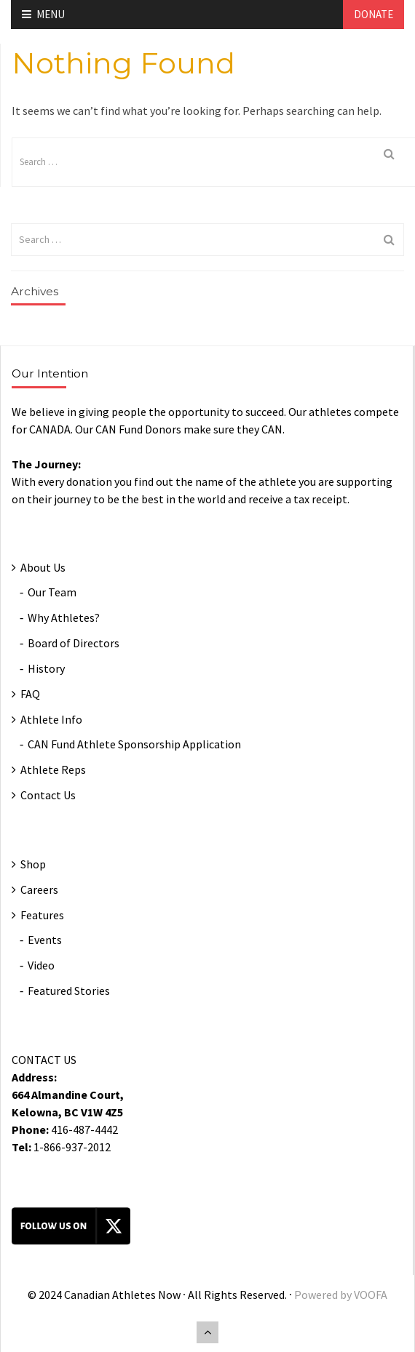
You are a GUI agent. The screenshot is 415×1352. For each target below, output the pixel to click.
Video (41, 965)
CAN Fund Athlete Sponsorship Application (134, 744)
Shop (33, 864)
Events (45, 939)
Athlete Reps (53, 769)
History (46, 668)
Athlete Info (51, 719)
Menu (43, 14)
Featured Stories (69, 990)
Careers (39, 889)
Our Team (52, 592)
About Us (43, 567)
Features (42, 915)
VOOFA (370, 1294)
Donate (373, 14)
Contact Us (48, 795)
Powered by (324, 1294)
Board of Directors (73, 643)
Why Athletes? (64, 617)
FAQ (30, 694)
